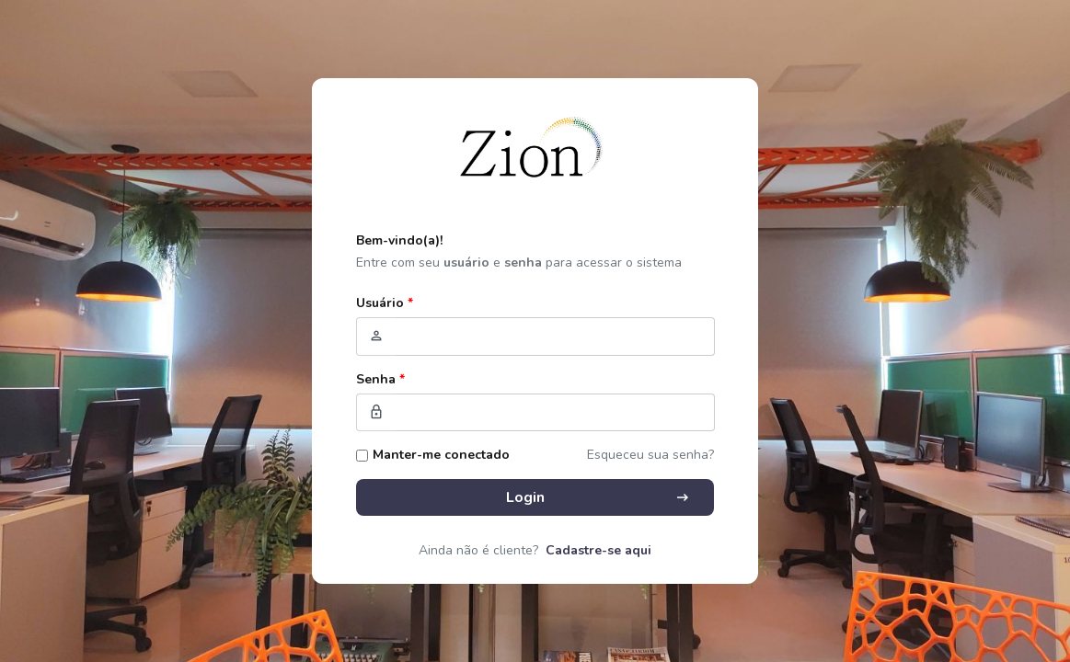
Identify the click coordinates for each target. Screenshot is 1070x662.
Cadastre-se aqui (598, 550)
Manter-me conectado (441, 454)
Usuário (384, 303)
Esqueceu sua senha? (650, 454)
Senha (380, 379)
